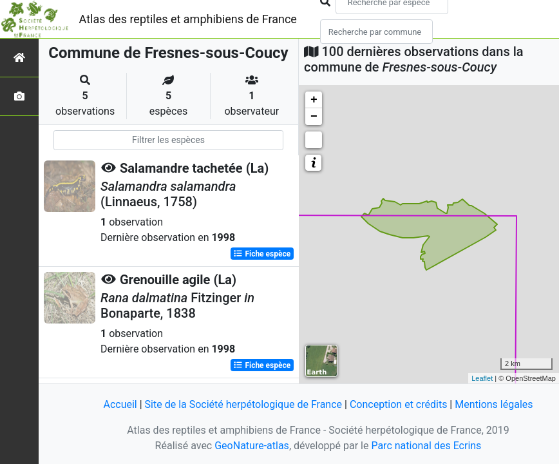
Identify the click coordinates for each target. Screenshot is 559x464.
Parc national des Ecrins (426, 446)
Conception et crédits (399, 404)
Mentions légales (494, 404)
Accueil (120, 404)
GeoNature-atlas (251, 446)
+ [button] (313, 100)
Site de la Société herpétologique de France (243, 404)
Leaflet (482, 378)
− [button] (313, 116)
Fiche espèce (261, 253)
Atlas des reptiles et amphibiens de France (188, 19)
